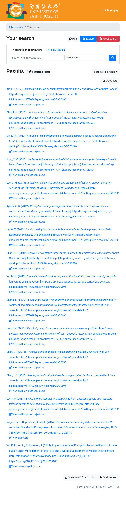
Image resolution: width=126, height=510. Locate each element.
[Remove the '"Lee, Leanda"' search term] (58, 49)
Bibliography (111, 10)
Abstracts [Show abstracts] (110, 80)
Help (73, 38)
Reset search (108, 38)
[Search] (112, 58)
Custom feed (108, 477)
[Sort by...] (106, 72)
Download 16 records (79, 477)
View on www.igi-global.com (25, 466)
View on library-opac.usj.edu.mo (27, 104)
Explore (88, 38)
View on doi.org (18, 437)
